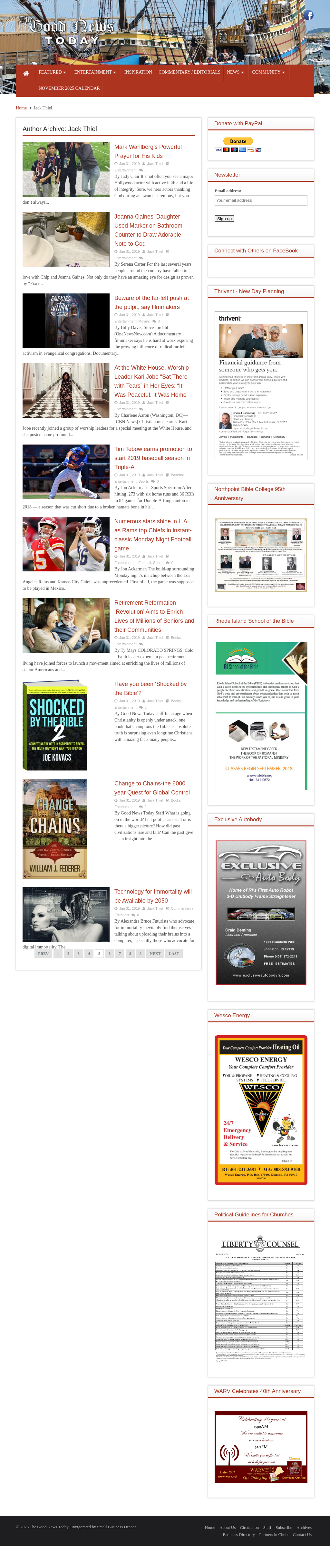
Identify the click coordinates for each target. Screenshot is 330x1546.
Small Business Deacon (117, 1526)
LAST (174, 953)
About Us (227, 1527)
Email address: (228, 190)
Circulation (249, 1527)
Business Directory (239, 1534)
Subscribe (284, 1527)
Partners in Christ (273, 1534)
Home (21, 108)
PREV (43, 953)
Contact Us (302, 1534)
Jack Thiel (155, 164)
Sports (144, 481)
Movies (144, 321)
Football (145, 563)
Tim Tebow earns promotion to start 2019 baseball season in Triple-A (153, 458)
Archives (304, 1527)
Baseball (177, 475)
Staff (267, 1527)
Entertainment (125, 170)
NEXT (155, 953)
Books (176, 638)
